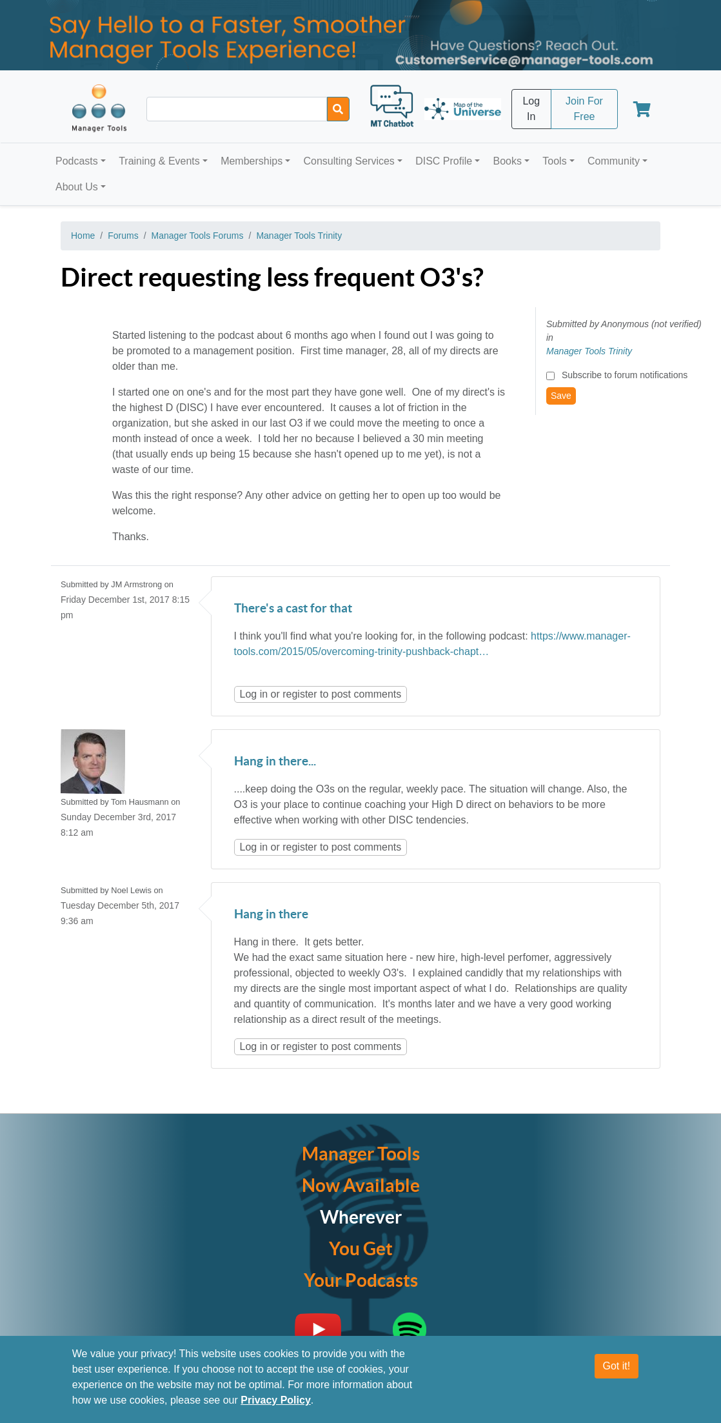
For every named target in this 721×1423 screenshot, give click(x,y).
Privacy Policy (276, 1400)
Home (83, 235)
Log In (531, 109)
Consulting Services (348, 161)
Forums (123, 235)
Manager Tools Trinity (299, 235)
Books (507, 161)
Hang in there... (275, 762)
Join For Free (584, 109)
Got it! (617, 1365)
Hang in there (271, 915)
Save (561, 395)
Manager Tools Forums (198, 235)
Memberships (251, 161)
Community (614, 161)
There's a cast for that (293, 609)
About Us (76, 186)
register (299, 694)
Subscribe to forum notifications (624, 375)
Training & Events (159, 161)
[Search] (338, 109)
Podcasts (76, 161)
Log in (254, 694)
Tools (554, 161)
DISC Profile (443, 161)
